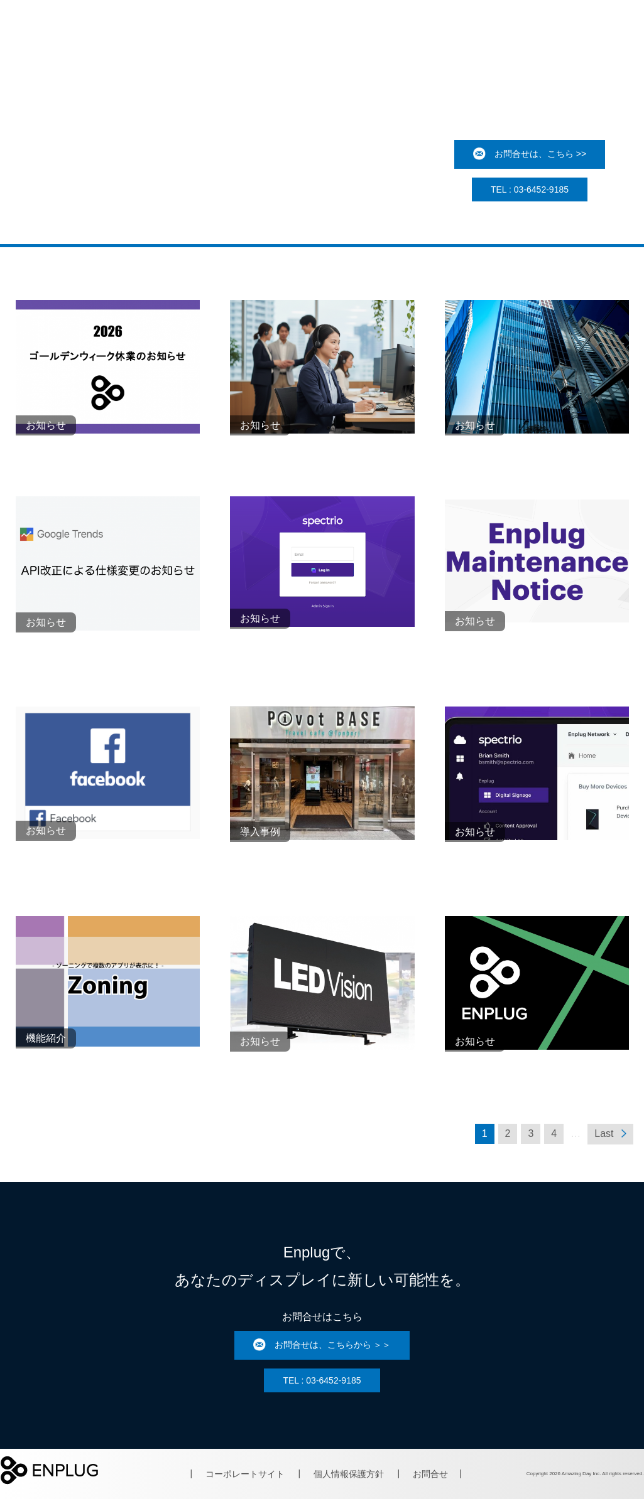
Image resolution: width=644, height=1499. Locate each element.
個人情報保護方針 (349, 1474)
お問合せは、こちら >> (529, 154)
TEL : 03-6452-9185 (530, 189)
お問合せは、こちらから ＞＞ (322, 1345)
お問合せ (430, 1474)
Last (610, 1133)
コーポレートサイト (245, 1474)
